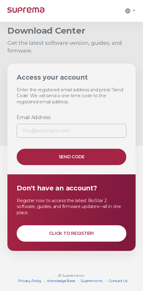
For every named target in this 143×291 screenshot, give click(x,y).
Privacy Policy (30, 280)
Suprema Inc (92, 280)
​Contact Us (118, 280)
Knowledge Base (61, 280)
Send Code (72, 157)
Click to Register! (71, 233)
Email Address (33, 117)
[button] (130, 10)
